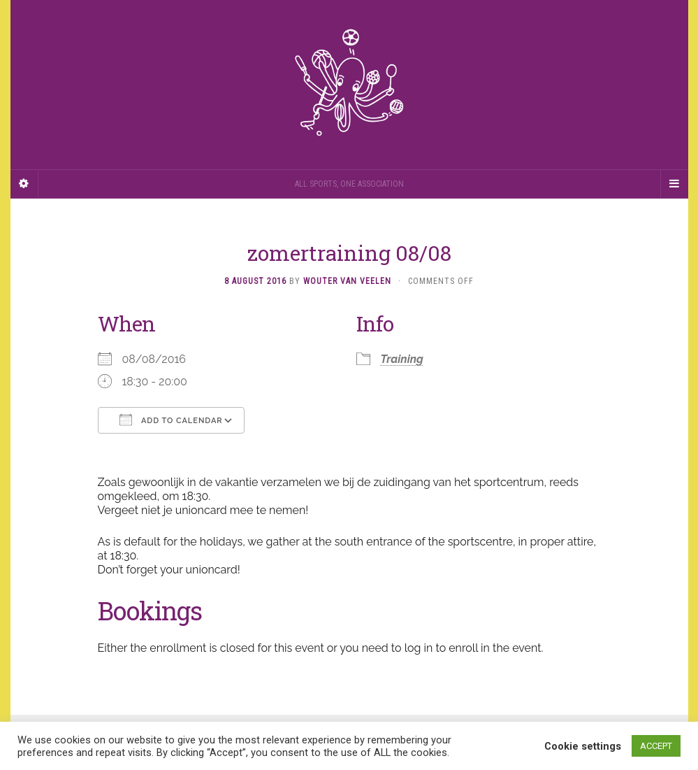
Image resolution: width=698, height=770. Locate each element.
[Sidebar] (24, 184)
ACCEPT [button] (656, 746)
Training (402, 359)
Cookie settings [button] (582, 746)
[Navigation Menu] (674, 184)
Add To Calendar (171, 419)
